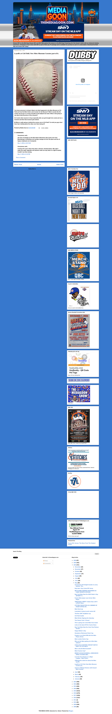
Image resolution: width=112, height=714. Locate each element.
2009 (75, 704)
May (76, 582)
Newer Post (18, 164)
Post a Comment (20, 157)
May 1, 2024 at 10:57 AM (24, 143)
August (77, 576)
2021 (75, 686)
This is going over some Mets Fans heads (86, 622)
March (77, 674)
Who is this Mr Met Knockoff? (83, 648)
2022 (75, 684)
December (78, 567)
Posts (45, 560)
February (77, 676)
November (78, 569)
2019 (75, 690)
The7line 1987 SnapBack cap (83, 613)
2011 (75, 700)
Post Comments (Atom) (42, 168)
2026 (75, 560)
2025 (75, 562)
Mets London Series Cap (81, 639)
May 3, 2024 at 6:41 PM (24, 154)
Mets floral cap (79, 609)
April (76, 672)
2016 (75, 697)
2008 (75, 706)
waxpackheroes (82, 101)
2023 (75, 681)
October (77, 571)
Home (39, 164)
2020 (75, 688)
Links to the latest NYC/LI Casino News (85, 625)
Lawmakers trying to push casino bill (85, 611)
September (78, 573)
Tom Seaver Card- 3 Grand (82, 620)
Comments (47, 563)
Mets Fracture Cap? (80, 651)
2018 (75, 693)
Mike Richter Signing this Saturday (84, 618)
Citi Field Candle (79, 615)
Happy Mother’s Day (80, 630)
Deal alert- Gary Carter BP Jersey (84, 588)
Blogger (71, 711)
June (76, 580)
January (77, 679)
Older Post (59, 164)
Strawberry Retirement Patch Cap (84, 633)
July (76, 578)
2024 (75, 565)
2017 (75, 695)
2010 (75, 702)
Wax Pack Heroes (73, 101)
